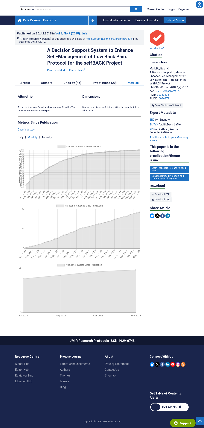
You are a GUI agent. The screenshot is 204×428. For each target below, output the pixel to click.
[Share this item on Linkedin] (167, 215)
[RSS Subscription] (183, 364)
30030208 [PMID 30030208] (163, 94)
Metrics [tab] (133, 83)
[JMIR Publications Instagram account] (178, 364)
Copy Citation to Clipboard (166, 105)
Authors (65, 369)
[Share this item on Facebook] (162, 215)
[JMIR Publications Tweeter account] (157, 364)
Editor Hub (22, 369)
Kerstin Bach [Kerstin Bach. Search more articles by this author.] (77, 70)
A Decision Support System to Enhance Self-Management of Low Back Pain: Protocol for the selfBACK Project (90, 56)
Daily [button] (20, 137)
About (109, 356)
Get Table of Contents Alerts (165, 395)
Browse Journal (71, 356)
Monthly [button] (32, 137)
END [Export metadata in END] (152, 119)
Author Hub (22, 364)
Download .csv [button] (26, 129)
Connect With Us (161, 356)
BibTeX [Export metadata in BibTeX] (154, 124)
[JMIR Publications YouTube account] (172, 364)
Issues (64, 381)
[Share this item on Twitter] (157, 215)
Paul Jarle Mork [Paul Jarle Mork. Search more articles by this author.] (57, 70)
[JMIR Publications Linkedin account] (167, 364)
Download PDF (160, 194)
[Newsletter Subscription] (169, 407)
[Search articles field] (82, 9)
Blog (63, 387)
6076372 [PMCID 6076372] (164, 98)
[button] (199, 4)
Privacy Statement (117, 364)
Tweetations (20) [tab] (104, 83)
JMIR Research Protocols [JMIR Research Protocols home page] (37, 20)
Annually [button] (47, 137)
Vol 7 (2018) (71, 33)
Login (171, 9)
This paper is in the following (169, 154)
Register (183, 9)
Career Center (156, 9)
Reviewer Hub (24, 375)
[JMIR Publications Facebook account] (162, 364)
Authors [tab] (46, 83)
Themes (65, 375)
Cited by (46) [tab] (72, 83)
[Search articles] (136, 9)
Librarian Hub (23, 381)
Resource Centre (27, 356)
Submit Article (175, 20)
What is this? (157, 48)
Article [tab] (25, 83)
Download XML (161, 199)
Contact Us (112, 369)
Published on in (52, 33)
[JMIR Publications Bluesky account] (152, 364)
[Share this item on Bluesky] (152, 215)
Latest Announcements (75, 364)
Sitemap (110, 375)
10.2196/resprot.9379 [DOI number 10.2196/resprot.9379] (167, 90)
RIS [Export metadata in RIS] (152, 129)
